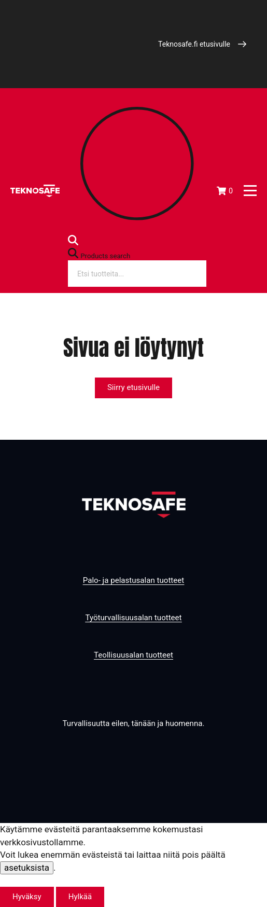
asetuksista (26, 867)
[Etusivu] (35, 191)
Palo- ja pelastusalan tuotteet (133, 580)
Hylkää (80, 896)
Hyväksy (26, 896)
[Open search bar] (73, 242)
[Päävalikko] (250, 190)
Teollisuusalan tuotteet (133, 655)
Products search (105, 256)
